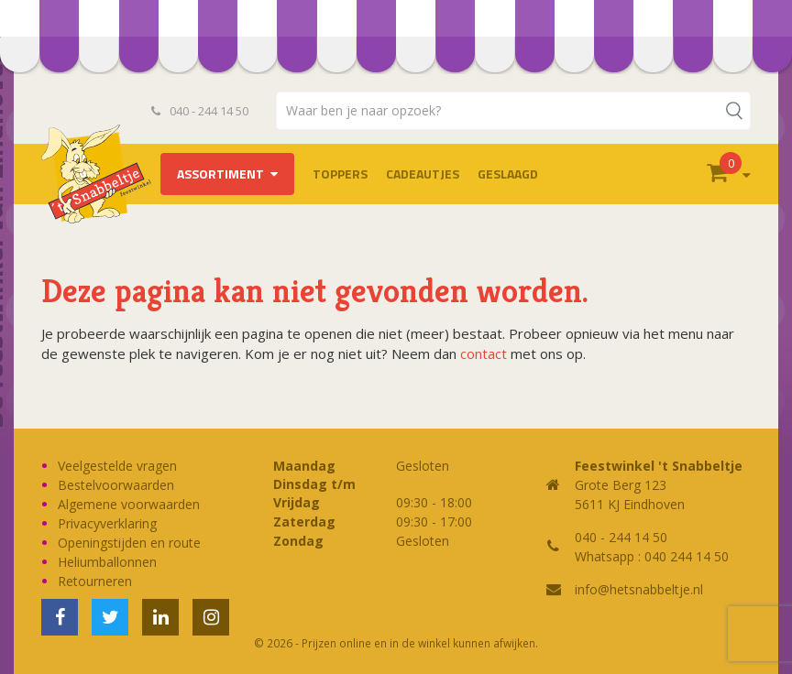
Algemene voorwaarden (129, 504)
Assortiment (220, 173)
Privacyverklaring (107, 523)
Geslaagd (508, 173)
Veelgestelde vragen (117, 465)
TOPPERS (340, 173)
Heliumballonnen (107, 562)
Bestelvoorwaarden (116, 485)
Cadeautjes (422, 173)
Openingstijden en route (129, 542)
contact (483, 353)
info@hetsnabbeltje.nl (639, 589)
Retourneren (95, 581)
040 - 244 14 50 (199, 111)
